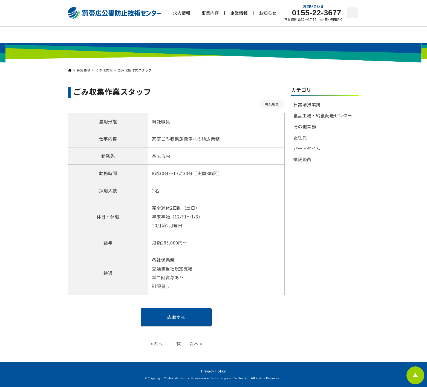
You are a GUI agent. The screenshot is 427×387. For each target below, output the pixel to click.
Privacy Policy (213, 371)
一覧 (176, 343)
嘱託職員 (272, 104)
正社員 (300, 137)
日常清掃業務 (307, 104)
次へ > (195, 343)
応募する (176, 317)
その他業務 (304, 126)
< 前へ (156, 343)
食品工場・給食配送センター (322, 115)
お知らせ (267, 13)
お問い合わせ (352, 12)
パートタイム (307, 148)
